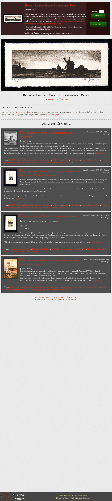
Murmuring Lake (67, 249)
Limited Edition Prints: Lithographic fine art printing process (49, 262)
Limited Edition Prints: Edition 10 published (48, 216)
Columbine (55, 162)
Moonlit (91, 160)
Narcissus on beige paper (12, 162)
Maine (62, 162)
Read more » (100, 153)
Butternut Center (25, 249)
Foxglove (84, 160)
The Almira (46, 162)
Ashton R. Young (55, 299)
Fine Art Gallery (70, 495)
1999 (11, 251)
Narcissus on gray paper (30, 162)
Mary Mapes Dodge (54, 23)
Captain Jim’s (14, 249)
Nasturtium (38, 160)
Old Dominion (57, 160)
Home (36, 297)
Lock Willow (55, 249)
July (40, 162)
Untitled (104, 160)
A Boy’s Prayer (75, 160)
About (63, 297)
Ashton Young (58, 21)
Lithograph (42, 23)
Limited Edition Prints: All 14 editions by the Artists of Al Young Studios (49, 173)
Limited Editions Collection (23, 251)
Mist (84, 249)
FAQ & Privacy (45, 297)
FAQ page (55, 114)
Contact (70, 297)
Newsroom (55, 297)
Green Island (46, 249)
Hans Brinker (68, 21)
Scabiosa (66, 160)
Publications (82, 495)
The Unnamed (92, 249)
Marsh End (102, 249)
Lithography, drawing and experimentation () (47, 134)
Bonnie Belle (77, 249)
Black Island (36, 249)
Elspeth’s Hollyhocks (16, 160)
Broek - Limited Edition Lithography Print (50, 5)
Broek (6, 251)
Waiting (97, 160)
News (36, 251)
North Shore (28, 160)
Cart (76, 297)
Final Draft (68, 162)
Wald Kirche (47, 160)
